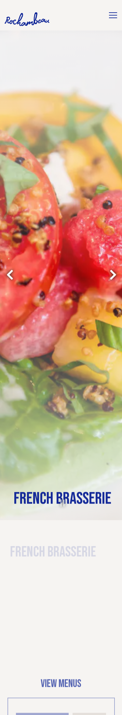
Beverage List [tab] (42, 676)
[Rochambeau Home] (27, 19)
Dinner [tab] (89, 676)
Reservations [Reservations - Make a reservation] (61, 707)
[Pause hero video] (61, 460)
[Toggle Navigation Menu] (113, 15)
